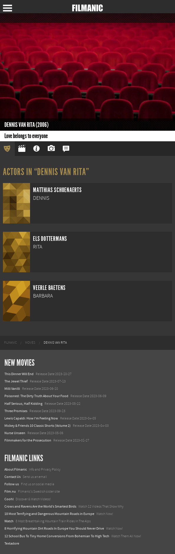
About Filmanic (15, 469)
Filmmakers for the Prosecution (27, 440)
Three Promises (15, 411)
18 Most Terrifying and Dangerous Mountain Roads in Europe (49, 514)
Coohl (9, 499)
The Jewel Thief (16, 381)
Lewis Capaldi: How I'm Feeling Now (31, 418)
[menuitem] (10, 342)
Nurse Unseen (14, 433)
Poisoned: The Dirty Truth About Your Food (36, 396)
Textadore (11, 543)
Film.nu (10, 491)
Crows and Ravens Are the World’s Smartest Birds (40, 506)
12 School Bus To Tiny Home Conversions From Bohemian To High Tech (56, 536)
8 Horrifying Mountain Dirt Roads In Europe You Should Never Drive (54, 528)
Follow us (11, 484)
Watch (9, 521)
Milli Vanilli (12, 389)
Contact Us (12, 477)
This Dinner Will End (19, 374)
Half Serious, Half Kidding (23, 404)
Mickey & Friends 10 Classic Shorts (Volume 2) (37, 426)
